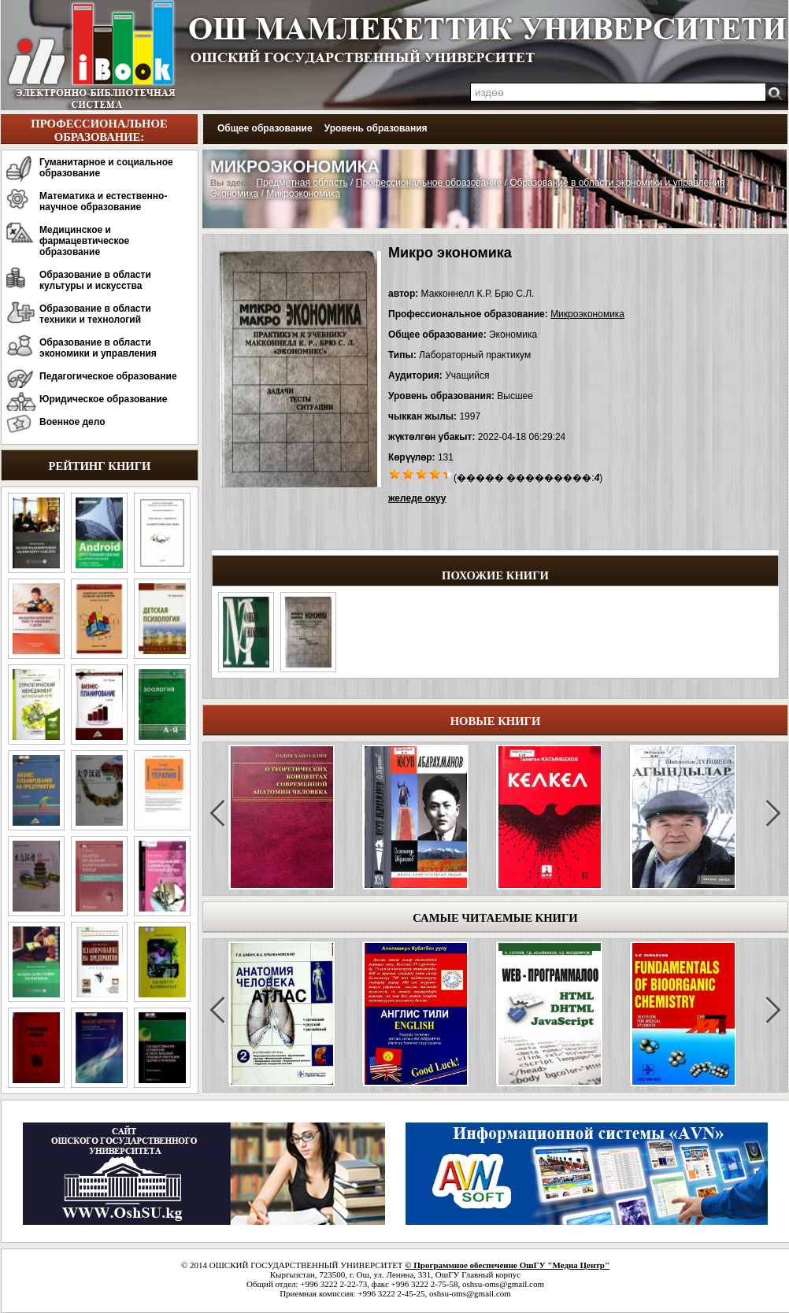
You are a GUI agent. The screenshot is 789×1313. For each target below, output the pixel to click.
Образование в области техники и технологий (95, 314)
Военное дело (72, 421)
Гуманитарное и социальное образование (106, 168)
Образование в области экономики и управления (98, 348)
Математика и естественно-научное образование (103, 201)
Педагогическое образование (108, 376)
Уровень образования (376, 128)
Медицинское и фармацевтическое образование (84, 240)
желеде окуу (417, 498)
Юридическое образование (103, 399)
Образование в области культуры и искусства (95, 280)
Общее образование (265, 128)
